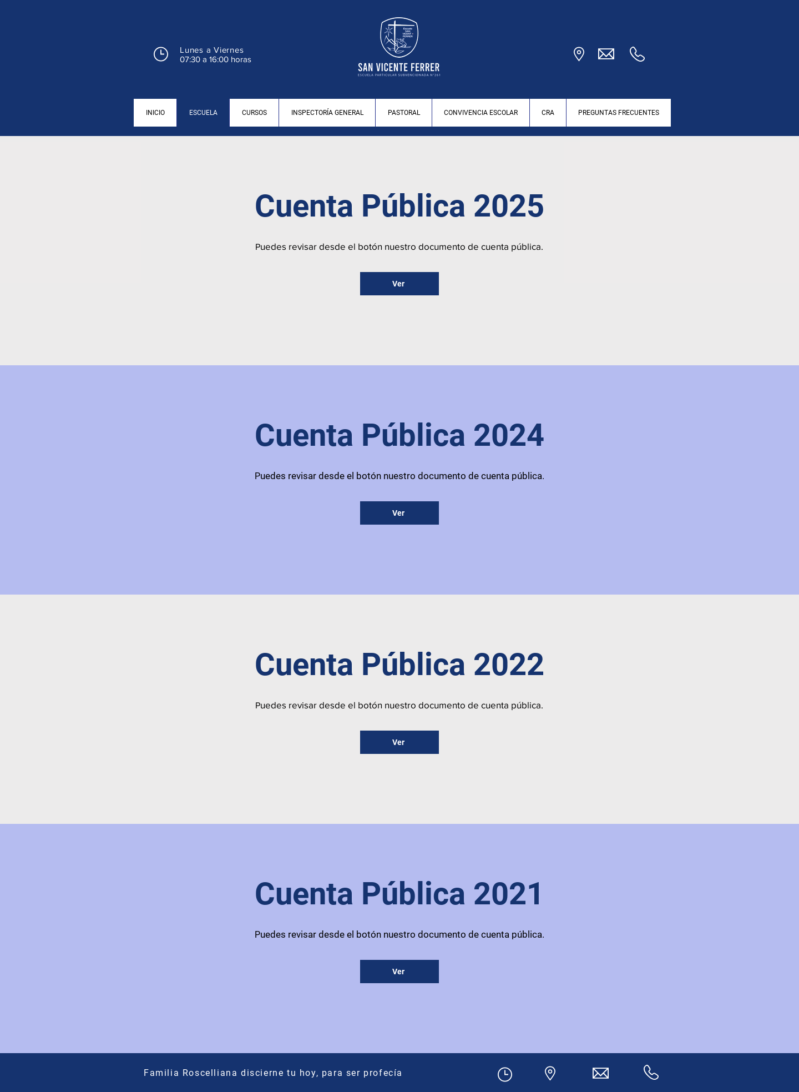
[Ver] (399, 283)
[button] (161, 54)
